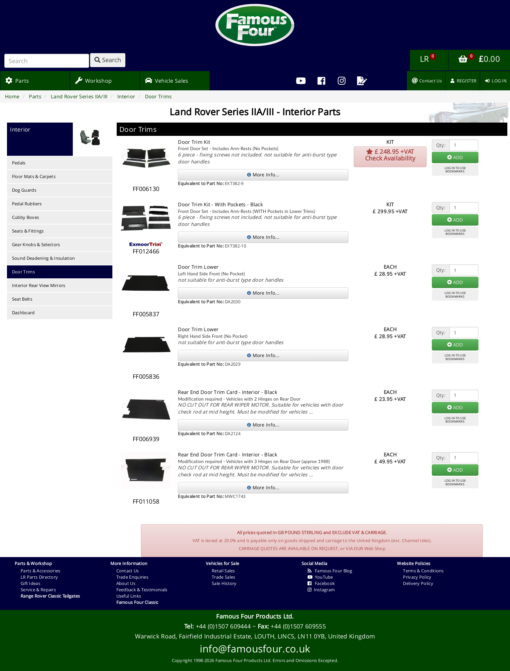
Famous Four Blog (330, 571)
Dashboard (23, 313)
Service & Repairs (38, 590)
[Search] (46, 61)
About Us (125, 583)
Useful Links (128, 596)
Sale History (224, 583)
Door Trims (23, 272)
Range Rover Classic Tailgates (50, 596)
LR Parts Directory (39, 577)
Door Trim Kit (194, 142)
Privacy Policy (417, 577)
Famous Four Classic (137, 602)
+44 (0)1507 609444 (223, 626)
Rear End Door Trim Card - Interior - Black (227, 392)
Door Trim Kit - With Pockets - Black (220, 204)
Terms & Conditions (423, 571)
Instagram (321, 590)
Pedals (19, 163)
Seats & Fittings (28, 231)
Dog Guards (24, 190)
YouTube (320, 577)
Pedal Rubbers (27, 204)
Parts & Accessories (41, 571)
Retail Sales (223, 571)
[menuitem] (321, 80)
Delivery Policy (418, 583)
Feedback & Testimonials (142, 590)
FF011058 (146, 501)
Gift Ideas (30, 583)
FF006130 (146, 189)
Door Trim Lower (198, 266)
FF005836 (146, 376)
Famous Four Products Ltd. (255, 616)
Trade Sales (223, 577)
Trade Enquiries (132, 577)
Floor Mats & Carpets (34, 176)
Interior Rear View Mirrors (38, 285)
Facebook (321, 583)
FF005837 (146, 314)
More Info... (263, 174)
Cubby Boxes (25, 217)
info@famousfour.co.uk (255, 648)
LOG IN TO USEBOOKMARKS (455, 170)
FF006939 (146, 439)
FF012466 (146, 251)
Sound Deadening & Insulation (43, 258)
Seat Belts (22, 299)
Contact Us (127, 571)
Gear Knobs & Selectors (36, 244)
